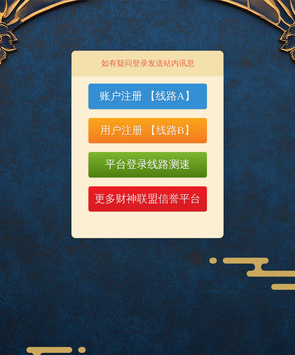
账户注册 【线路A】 (147, 96)
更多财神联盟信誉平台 (147, 198)
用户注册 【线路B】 (147, 130)
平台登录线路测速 (147, 164)
